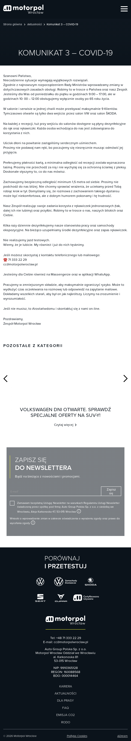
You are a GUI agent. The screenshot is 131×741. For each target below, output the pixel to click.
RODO (65, 722)
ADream (122, 736)
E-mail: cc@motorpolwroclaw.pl (65, 642)
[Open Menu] (124, 9)
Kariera (65, 686)
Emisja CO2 (65, 715)
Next (125, 378)
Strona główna (12, 24)
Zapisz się (111, 491)
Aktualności (34, 24)
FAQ (65, 708)
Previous (5, 378)
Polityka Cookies (77, 736)
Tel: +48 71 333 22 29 (65, 638)
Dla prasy (65, 700)
